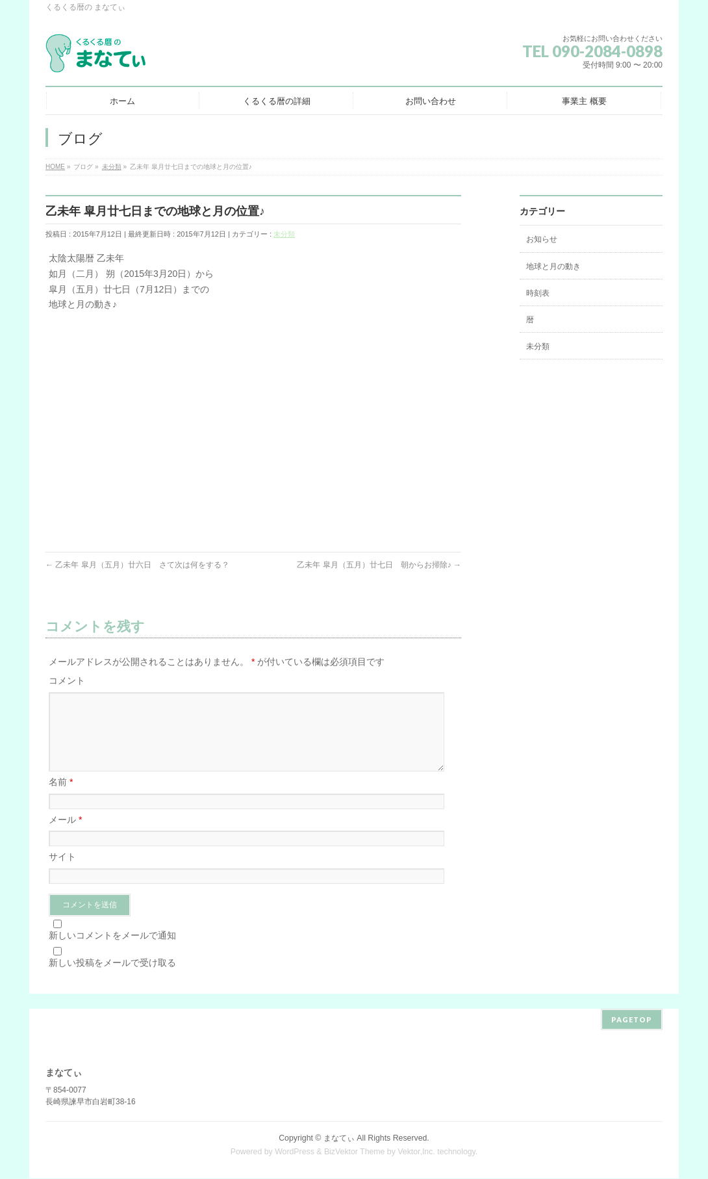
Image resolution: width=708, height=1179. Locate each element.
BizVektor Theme (354, 1152)
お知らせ (541, 239)
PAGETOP (631, 1020)
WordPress (294, 1152)
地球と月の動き (553, 266)
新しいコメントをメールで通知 (112, 951)
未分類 (284, 234)
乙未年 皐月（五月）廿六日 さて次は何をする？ (137, 564)
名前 (61, 797)
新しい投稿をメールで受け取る (112, 978)
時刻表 (538, 293)
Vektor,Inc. (416, 1152)
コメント (67, 680)
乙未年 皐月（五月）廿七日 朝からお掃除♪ (379, 564)
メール (65, 835)
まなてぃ (339, 1138)
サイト (62, 872)
